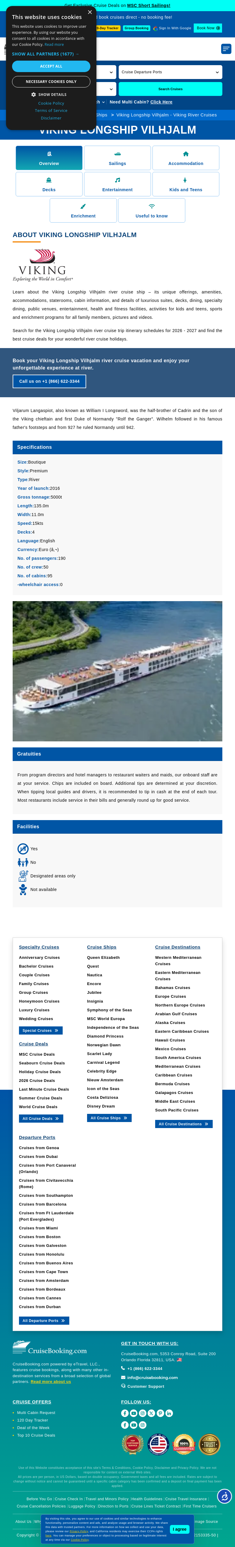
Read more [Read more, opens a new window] (54, 44)
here (48, 1535)
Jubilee (94, 992)
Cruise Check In (69, 1499)
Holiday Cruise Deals (40, 1072)
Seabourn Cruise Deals (42, 1063)
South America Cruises (178, 1057)
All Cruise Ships (109, 1117)
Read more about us (51, 1381)
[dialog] (51, 68)
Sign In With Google (175, 28)
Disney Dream (101, 1106)
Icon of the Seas (103, 1088)
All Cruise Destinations (184, 1123)
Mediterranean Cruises (178, 1066)
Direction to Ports (113, 1506)
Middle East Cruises (175, 1101)
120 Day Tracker (32, 1420)
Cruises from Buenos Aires (46, 1263)
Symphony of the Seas (109, 1010)
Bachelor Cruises (36, 966)
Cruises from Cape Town (43, 1272)
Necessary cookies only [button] (51, 81)
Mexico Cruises (170, 1049)
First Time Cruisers (200, 1506)
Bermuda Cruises (172, 1084)
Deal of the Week (33, 1427)
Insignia (95, 1001)
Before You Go (39, 1499)
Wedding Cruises (36, 1018)
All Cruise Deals (41, 1118)
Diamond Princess (105, 1036)
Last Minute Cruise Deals (44, 1089)
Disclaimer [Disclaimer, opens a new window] (51, 118)
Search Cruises (170, 89)
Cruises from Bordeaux (42, 1289)
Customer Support (142, 1386)
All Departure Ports (44, 1320)
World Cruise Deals (38, 1107)
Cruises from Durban (40, 1306)
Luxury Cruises (34, 1010)
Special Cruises (41, 1030)
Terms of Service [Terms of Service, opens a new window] (51, 110)
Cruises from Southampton (46, 1195)
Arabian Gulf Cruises (176, 1014)
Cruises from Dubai (38, 1156)
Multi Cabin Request (36, 1412)
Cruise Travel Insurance (186, 1499)
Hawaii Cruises (170, 1040)
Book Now (206, 28)
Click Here (161, 102)
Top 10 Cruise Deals (36, 1435)
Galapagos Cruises (174, 1092)
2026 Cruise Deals (37, 1080)
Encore (94, 983)
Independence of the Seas (113, 1027)
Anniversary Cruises (39, 957)
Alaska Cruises (170, 1022)
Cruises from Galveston (43, 1245)
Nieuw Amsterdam (105, 1080)
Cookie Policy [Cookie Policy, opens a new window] (51, 103)
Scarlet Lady (99, 1053)
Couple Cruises (34, 975)
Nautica (94, 975)
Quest (93, 966)
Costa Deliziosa (102, 1097)
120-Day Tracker (105, 28)
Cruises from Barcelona (43, 1204)
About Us (23, 1522)
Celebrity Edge (102, 1071)
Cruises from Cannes (40, 1298)
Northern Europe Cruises (180, 1005)
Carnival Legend (103, 1062)
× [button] (89, 12)
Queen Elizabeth (103, 957)
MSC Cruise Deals (37, 1054)
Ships (102, 114)
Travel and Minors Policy (107, 1499)
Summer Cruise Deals (40, 1098)
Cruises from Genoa (39, 1148)
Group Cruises (33, 992)
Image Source (206, 1522)
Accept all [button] (51, 66)
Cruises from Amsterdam (44, 1280)
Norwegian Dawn (104, 1045)
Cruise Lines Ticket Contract (156, 1506)
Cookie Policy (80, 1539)
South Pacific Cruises (177, 1110)
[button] (170, 72)
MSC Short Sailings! (148, 5)
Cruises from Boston (40, 1237)
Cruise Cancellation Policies (41, 1506)
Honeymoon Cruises (39, 1001)
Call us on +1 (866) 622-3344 (49, 381)
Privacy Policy (79, 1531)
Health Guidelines (146, 1499)
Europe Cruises (170, 996)
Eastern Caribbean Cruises (182, 1031)
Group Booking (137, 28)
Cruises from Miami (38, 1228)
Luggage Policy (82, 1506)
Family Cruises (34, 983)
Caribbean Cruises (173, 1075)
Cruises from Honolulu (41, 1254)
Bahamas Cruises (172, 987)
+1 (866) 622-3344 (141, 1368)
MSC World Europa (106, 1018)
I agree (179, 1529)
